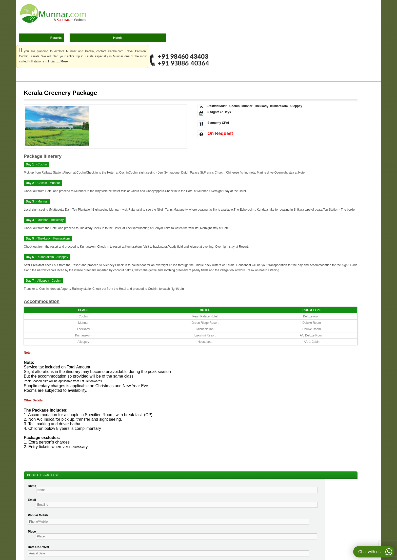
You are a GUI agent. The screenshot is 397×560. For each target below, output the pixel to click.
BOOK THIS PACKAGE (43, 475)
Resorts (56, 38)
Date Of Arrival (38, 547)
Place (32, 531)
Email (32, 500)
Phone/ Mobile (38, 515)
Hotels (118, 38)
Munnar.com (53, 13)
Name (32, 486)
